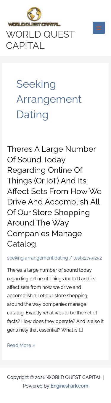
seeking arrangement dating (37, 258)
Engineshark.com (69, 386)
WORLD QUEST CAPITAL (40, 40)
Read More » (21, 345)
